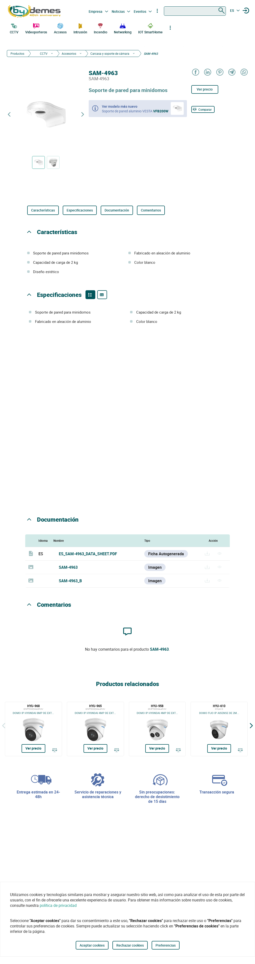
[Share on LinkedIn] (207, 72)
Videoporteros (36, 28)
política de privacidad (58, 905)
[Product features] (90, 294)
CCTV (14, 28)
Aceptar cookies (92, 945)
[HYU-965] (95, 729)
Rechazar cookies (130, 945)
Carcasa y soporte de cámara (109, 53)
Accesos (60, 28)
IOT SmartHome (150, 28)
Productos (17, 53)
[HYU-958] (157, 729)
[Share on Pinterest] (219, 72)
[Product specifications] (102, 294)
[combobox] (195, 11)
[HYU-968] (33, 729)
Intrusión (80, 28)
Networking (123, 28)
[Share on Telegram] (231, 72)
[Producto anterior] (9, 114)
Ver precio (205, 89)
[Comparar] (203, 109)
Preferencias (166, 945)
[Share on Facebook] (195, 72)
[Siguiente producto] (82, 114)
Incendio (100, 28)
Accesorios (69, 53)
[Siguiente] (251, 725)
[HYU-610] (219, 729)
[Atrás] (3, 725)
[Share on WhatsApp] (243, 72)
